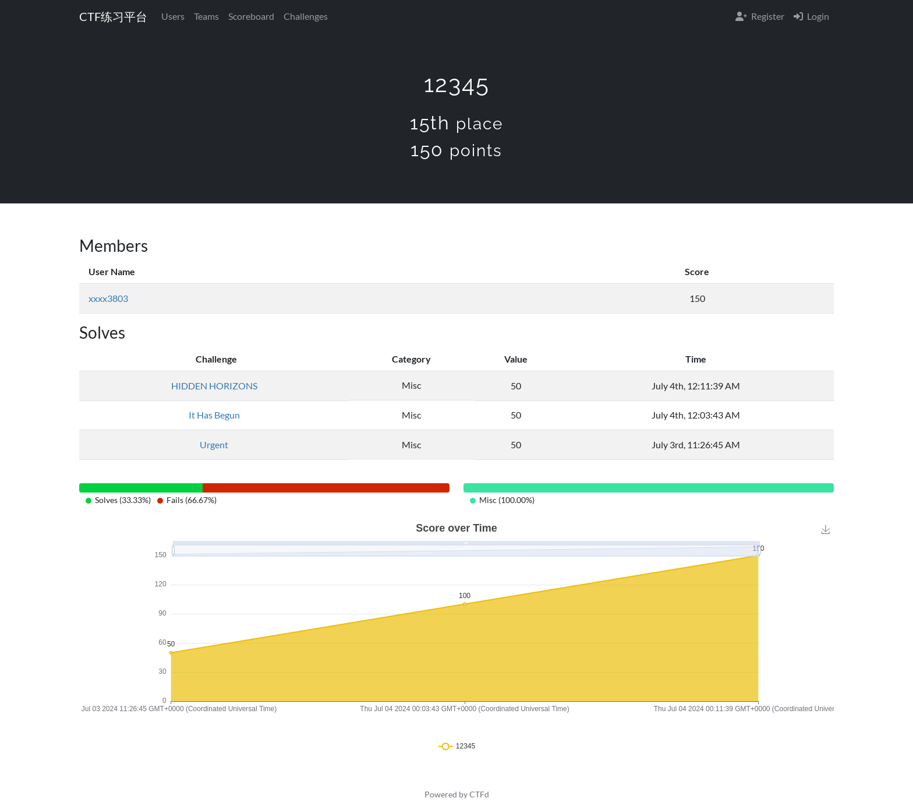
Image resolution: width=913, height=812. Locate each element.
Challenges (306, 16)
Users (173, 16)
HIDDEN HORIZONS (214, 385)
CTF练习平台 (113, 16)
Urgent (214, 444)
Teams (206, 16)
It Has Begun (214, 414)
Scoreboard (251, 16)
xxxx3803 (108, 298)
